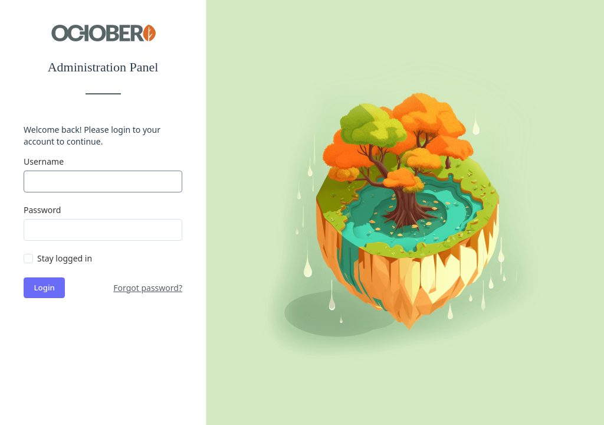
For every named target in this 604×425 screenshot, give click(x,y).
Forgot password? (147, 287)
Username (44, 161)
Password (42, 209)
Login (44, 287)
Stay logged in (64, 258)
